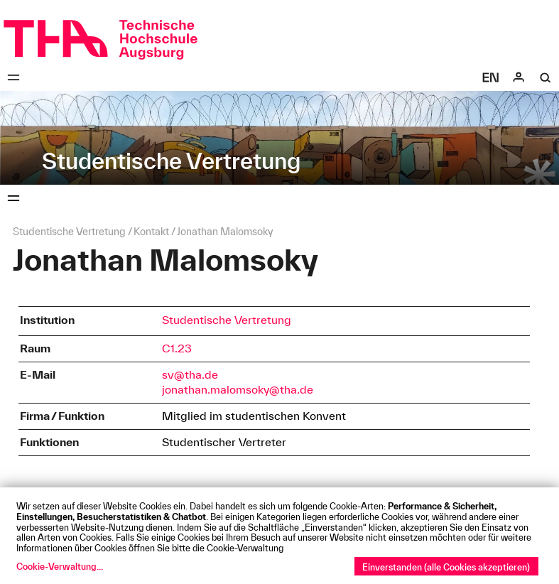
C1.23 (177, 348)
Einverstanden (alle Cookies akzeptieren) (446, 567)
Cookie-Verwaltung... (59, 566)
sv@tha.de (190, 374)
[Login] (518, 77)
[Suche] (545, 77)
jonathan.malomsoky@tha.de (237, 389)
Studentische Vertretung (226, 319)
